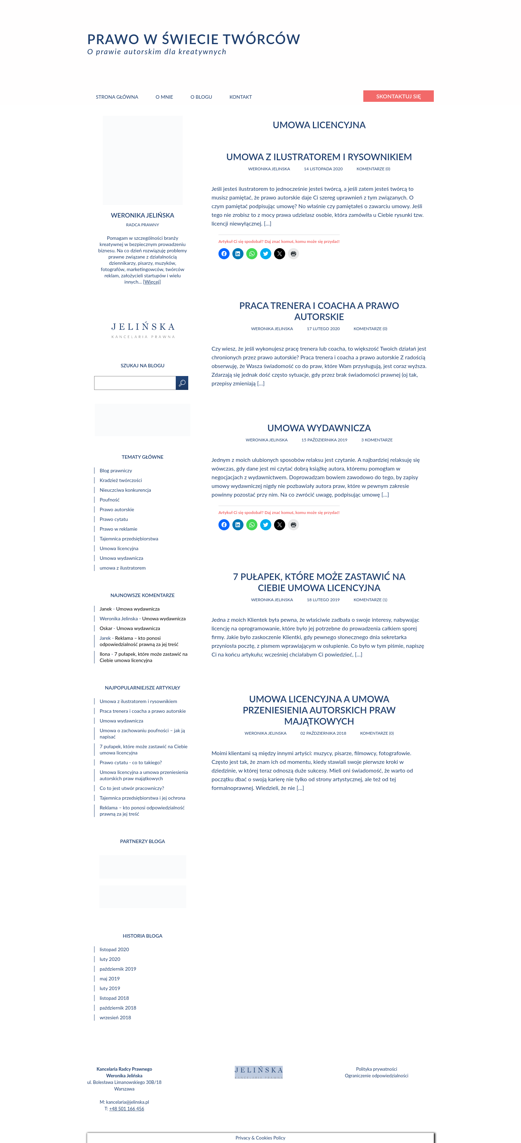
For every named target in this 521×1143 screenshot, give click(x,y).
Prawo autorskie (117, 509)
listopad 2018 (114, 998)
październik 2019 (118, 969)
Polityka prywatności (376, 1069)
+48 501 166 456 (126, 1108)
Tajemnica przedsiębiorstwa (129, 538)
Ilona (105, 654)
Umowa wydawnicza (319, 427)
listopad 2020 (114, 949)
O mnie (164, 97)
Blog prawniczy (116, 470)
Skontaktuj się (398, 96)
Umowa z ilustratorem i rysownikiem (319, 156)
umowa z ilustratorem (123, 568)
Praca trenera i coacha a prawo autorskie (319, 311)
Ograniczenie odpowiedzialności (376, 1075)
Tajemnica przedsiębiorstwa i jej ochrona (142, 798)
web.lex (304, 1124)
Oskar (106, 628)
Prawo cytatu (114, 519)
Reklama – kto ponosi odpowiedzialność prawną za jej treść (139, 641)
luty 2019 (110, 988)
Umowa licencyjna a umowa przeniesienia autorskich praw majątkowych (319, 710)
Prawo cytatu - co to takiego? (131, 762)
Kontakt (241, 97)
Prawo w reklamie (118, 529)
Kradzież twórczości (121, 480)
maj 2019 (110, 978)
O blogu (201, 97)
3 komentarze (376, 439)
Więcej (151, 282)
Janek (106, 609)
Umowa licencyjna (119, 548)
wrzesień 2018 (115, 1017)
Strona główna (117, 97)
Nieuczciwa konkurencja (125, 490)
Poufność (109, 500)
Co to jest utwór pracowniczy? (132, 788)
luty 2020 (110, 959)
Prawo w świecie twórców (194, 39)
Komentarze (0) (373, 168)
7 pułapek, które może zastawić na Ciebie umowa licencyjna (319, 582)
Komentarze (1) (370, 599)
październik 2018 (118, 1008)
